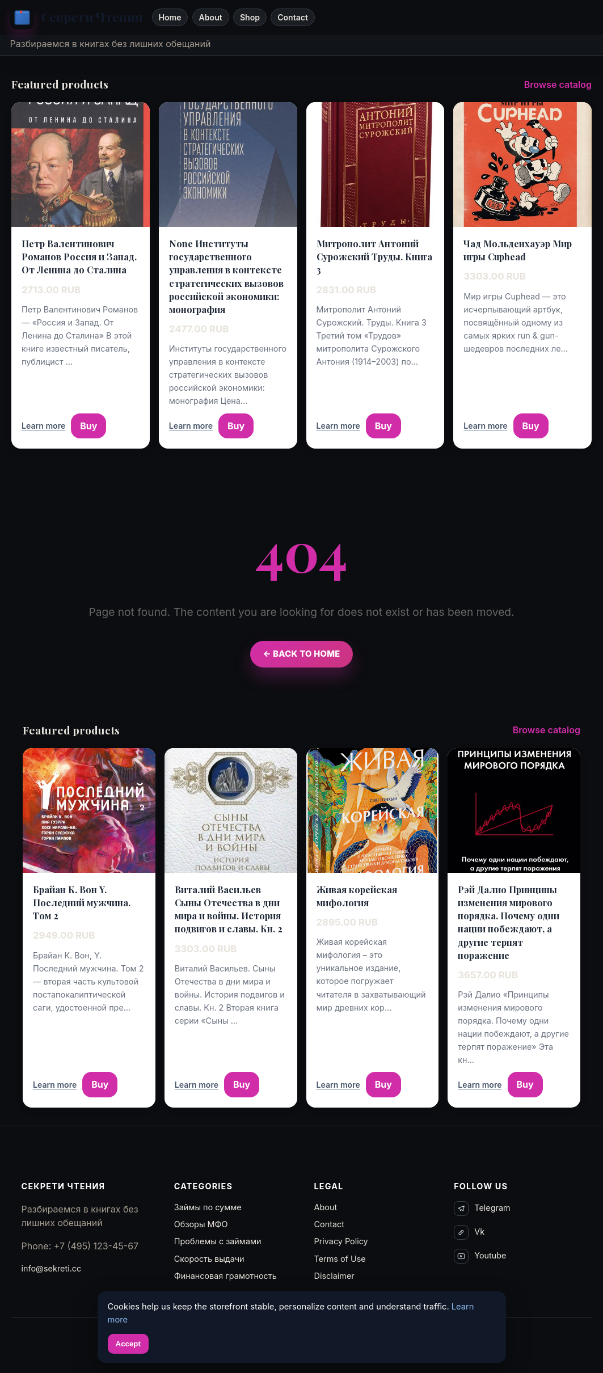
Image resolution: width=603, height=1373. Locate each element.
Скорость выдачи (209, 1259)
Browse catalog (558, 84)
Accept (128, 1344)
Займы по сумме (208, 1207)
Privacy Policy (341, 1241)
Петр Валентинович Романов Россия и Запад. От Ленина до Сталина (79, 257)
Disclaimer (334, 1276)
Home (169, 17)
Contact (292, 17)
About (210, 17)
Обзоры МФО (201, 1224)
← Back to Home (301, 654)
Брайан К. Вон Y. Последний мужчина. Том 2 (81, 903)
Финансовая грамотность (225, 1276)
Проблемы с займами (218, 1241)
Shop (250, 17)
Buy (88, 426)
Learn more (43, 425)
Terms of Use (340, 1259)
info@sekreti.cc (52, 1268)
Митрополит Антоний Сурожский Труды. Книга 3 (374, 257)
